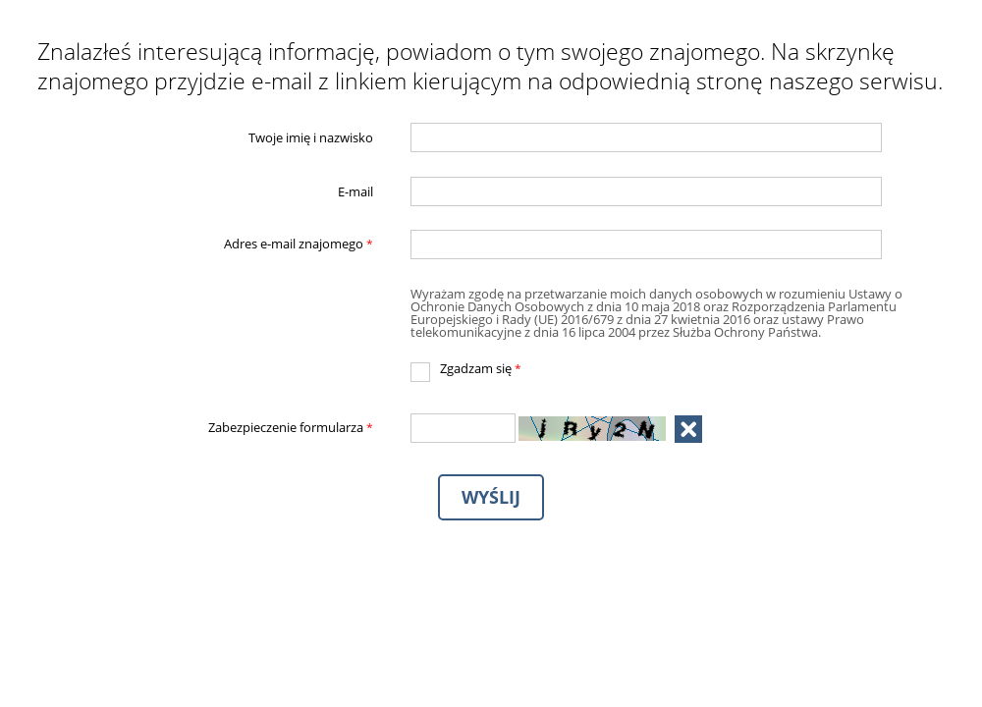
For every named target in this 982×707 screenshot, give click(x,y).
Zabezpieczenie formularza (205, 428)
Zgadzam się (465, 369)
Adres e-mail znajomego (205, 244)
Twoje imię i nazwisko (310, 138)
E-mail (355, 191)
